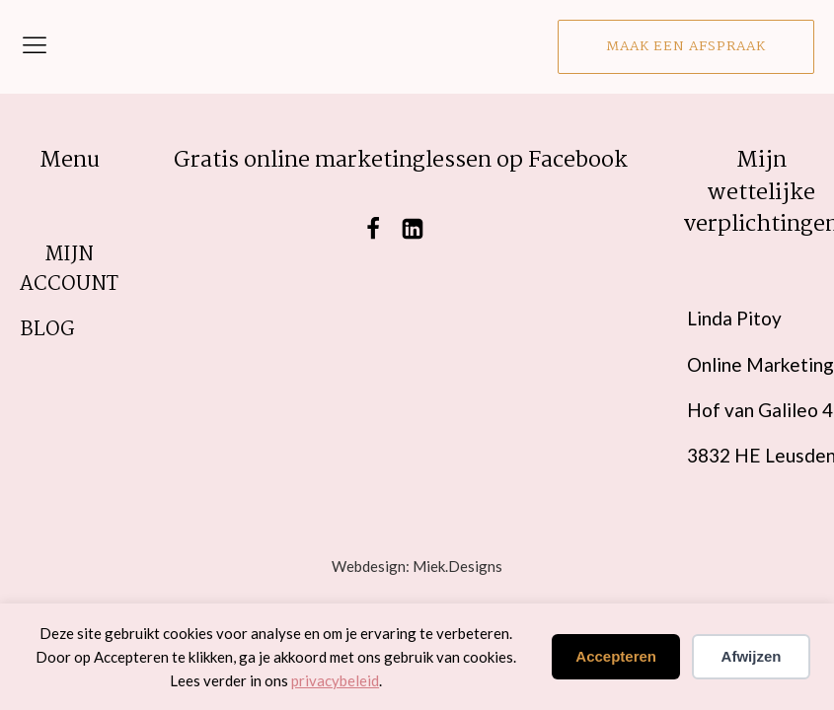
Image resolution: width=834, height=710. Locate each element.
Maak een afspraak (686, 46)
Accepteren (615, 656)
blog (47, 330)
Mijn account (69, 271)
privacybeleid (335, 680)
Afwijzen (751, 656)
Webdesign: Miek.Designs (417, 566)
